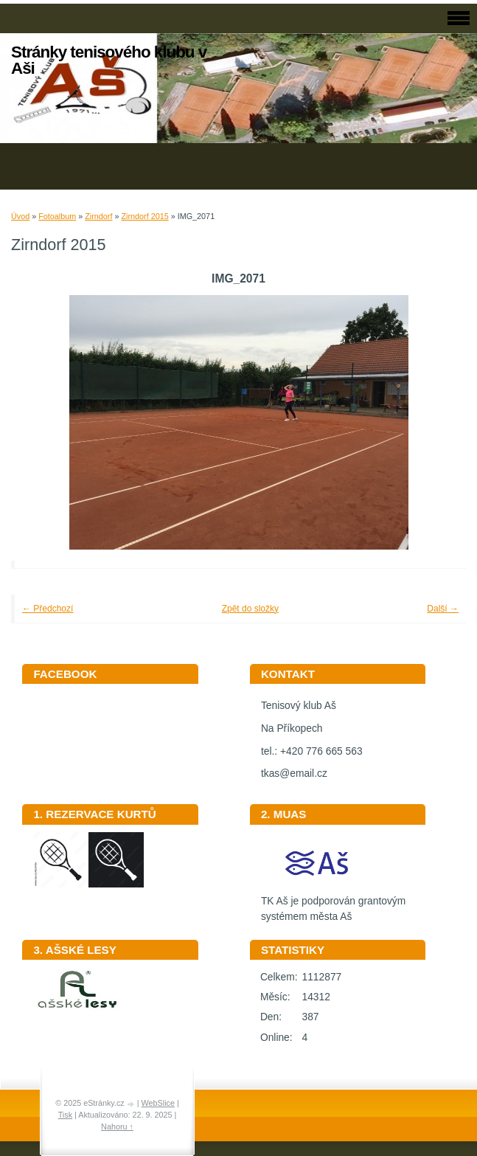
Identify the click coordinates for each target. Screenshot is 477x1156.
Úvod (20, 216)
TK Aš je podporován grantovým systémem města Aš (333, 903)
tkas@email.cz (294, 773)
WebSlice (158, 1102)
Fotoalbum (57, 216)
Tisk (65, 1114)
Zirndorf (98, 216)
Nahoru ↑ (117, 1126)
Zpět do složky (250, 608)
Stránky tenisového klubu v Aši (108, 60)
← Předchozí (47, 608)
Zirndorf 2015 (144, 216)
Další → (443, 608)
